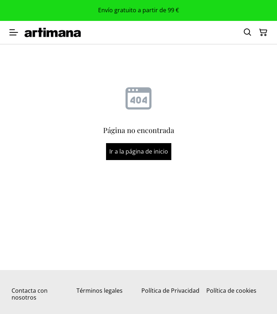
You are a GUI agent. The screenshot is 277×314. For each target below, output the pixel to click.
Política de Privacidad (170, 291)
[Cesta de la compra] (263, 32)
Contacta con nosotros (30, 294)
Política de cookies (231, 291)
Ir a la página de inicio (138, 151)
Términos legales (99, 291)
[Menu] (14, 32)
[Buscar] (247, 32)
